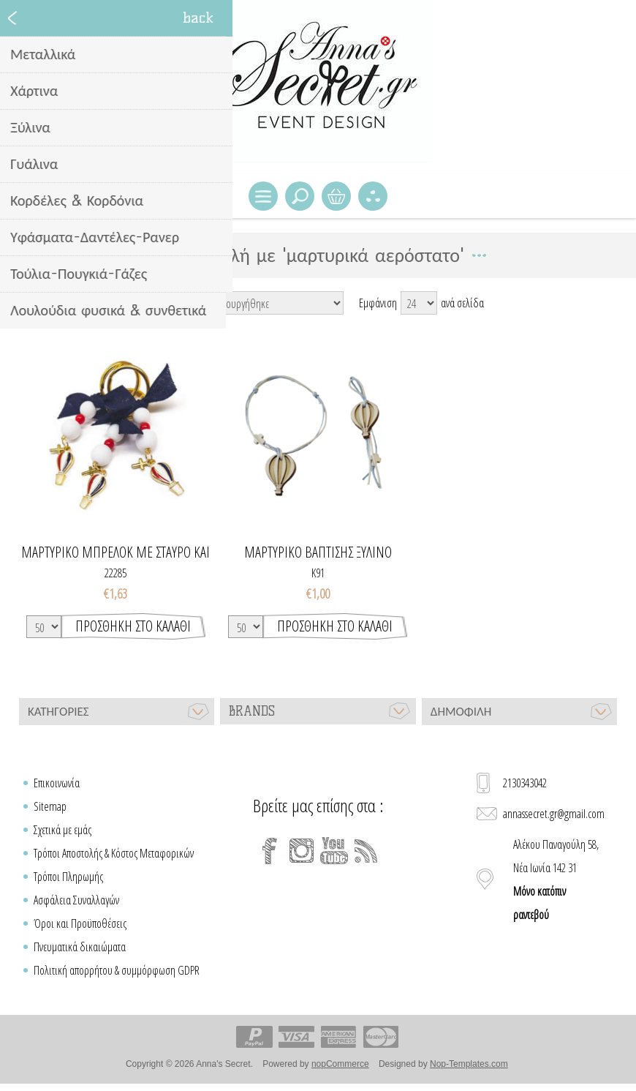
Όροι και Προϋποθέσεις (80, 923)
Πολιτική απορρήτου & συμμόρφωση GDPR (117, 970)
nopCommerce (340, 1064)
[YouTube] (334, 851)
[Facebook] (269, 851)
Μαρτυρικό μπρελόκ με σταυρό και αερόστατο (115, 552)
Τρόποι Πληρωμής (68, 877)
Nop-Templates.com (469, 1064)
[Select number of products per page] (419, 303)
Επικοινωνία (57, 783)
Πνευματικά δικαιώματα (80, 947)
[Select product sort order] (272, 303)
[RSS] (366, 851)
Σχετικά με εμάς (62, 830)
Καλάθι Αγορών (336, 196)
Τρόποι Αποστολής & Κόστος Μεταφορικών (114, 853)
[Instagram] (302, 851)
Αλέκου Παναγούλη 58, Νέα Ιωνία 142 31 (556, 879)
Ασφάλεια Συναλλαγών (76, 900)
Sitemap (50, 806)
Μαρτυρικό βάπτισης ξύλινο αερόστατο (318, 552)
